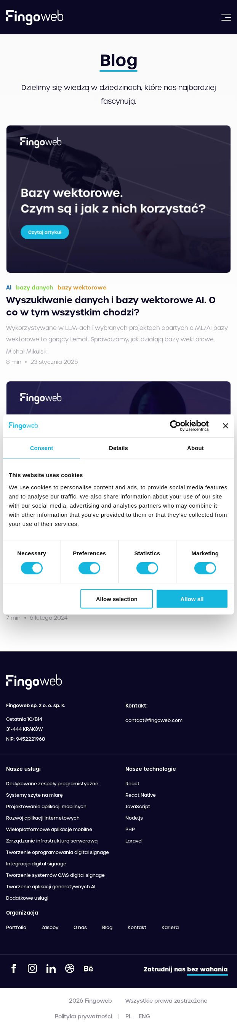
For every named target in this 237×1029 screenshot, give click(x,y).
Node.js (134, 818)
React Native (140, 795)
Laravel (134, 841)
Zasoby (50, 927)
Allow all (192, 598)
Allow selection (117, 598)
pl (128, 1016)
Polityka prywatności (83, 1016)
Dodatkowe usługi (27, 898)
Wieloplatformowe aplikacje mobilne (49, 829)
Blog (107, 927)
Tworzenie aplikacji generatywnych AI (50, 887)
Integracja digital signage (36, 864)
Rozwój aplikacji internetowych (43, 818)
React (132, 784)
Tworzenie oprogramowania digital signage (57, 852)
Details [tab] (118, 448)
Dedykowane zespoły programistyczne (52, 784)
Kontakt (137, 927)
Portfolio (16, 927)
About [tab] (195, 448)
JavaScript (137, 807)
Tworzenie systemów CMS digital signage (55, 875)
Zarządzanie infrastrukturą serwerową (52, 841)
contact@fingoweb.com (154, 720)
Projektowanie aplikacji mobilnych (46, 807)
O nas (80, 927)
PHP (130, 829)
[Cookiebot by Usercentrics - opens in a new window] (175, 426)
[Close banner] (225, 426)
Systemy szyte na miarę (34, 795)
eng (144, 1016)
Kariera (170, 927)
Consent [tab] (41, 448)
